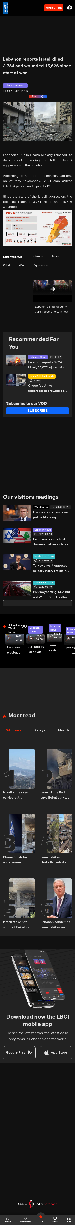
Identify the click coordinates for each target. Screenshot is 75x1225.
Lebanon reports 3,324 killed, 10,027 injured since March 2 (47, 365)
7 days (39, 730)
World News (41, 507)
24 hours (14, 730)
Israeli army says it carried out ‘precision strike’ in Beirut (17, 795)
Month (63, 730)
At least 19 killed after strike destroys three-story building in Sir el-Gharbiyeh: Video (36, 650)
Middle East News (44, 556)
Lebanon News (38, 357)
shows (55, 1220)
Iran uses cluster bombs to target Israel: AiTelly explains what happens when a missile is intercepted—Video (15, 650)
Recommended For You (34, 343)
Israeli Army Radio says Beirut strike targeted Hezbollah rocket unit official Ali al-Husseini (55, 795)
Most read (21, 716)
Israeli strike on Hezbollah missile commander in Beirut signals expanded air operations (56, 860)
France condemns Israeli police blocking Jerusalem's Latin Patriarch (51, 515)
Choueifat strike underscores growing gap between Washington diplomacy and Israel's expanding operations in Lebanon (47, 389)
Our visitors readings (31, 497)
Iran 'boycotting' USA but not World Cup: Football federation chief (51, 595)
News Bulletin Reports (42, 376)
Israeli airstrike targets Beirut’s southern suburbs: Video (55, 648)
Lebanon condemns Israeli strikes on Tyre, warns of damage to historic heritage (55, 925)
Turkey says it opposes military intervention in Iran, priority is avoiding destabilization (50, 569)
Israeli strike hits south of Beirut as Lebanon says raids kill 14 (17, 925)
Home (8, 1220)
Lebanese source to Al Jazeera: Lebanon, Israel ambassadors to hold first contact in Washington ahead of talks (52, 542)
